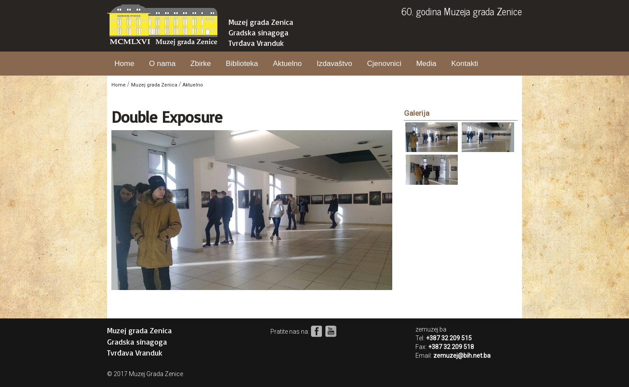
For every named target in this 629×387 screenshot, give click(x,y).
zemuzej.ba (430, 329)
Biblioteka (242, 63)
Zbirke (200, 63)
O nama (162, 63)
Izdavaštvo (334, 63)
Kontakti (464, 63)
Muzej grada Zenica (260, 22)
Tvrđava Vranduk (256, 43)
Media (426, 63)
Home (124, 63)
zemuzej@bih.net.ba (462, 355)
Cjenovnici (384, 63)
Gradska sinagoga (258, 32)
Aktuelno (287, 63)
